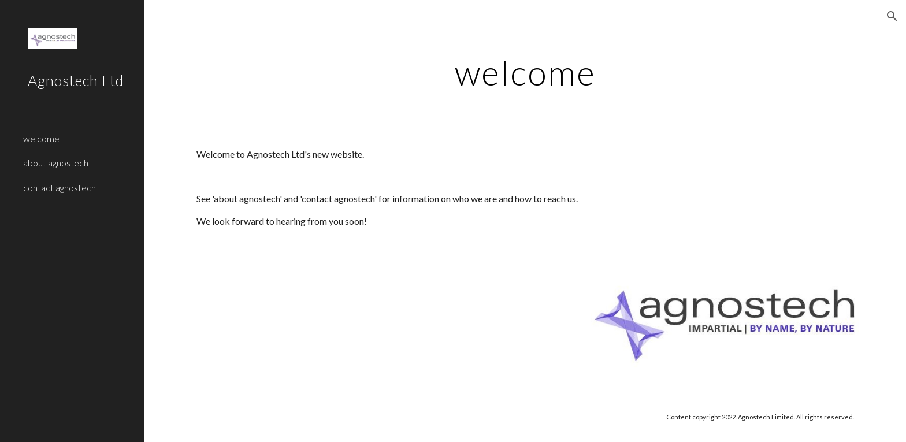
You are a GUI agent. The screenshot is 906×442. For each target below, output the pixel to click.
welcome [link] (41, 138)
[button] (892, 16)
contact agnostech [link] (59, 187)
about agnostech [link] (55, 162)
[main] (525, 72)
